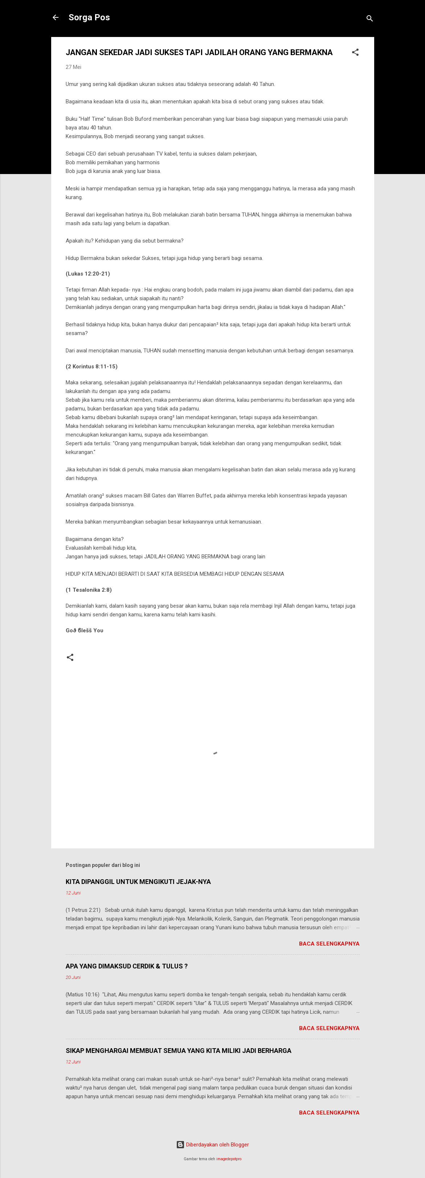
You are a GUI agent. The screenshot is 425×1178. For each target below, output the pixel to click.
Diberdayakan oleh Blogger (212, 1144)
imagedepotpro (228, 1159)
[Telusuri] (369, 20)
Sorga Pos (89, 17)
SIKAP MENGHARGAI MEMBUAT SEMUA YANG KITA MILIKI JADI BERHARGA (178, 1050)
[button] (355, 53)
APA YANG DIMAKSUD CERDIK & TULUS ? (127, 966)
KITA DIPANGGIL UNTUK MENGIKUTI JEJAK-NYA (138, 881)
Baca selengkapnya (329, 944)
